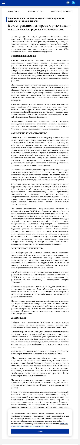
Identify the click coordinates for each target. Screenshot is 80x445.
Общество (56, 11)
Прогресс (67, 11)
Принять (40, 431)
